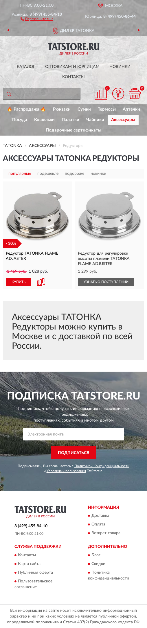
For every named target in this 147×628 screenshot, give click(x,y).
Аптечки (131, 109)
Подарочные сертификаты (73, 130)
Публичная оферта (35, 573)
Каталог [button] (26, 67)
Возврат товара (105, 533)
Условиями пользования (66, 471)
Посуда (19, 120)
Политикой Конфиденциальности (101, 466)
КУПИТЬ (18, 282)
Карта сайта (29, 564)
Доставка (100, 516)
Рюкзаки (62, 109)
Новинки (120, 67)
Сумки (84, 109)
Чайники (95, 120)
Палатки (70, 120)
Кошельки (44, 120)
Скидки (98, 564)
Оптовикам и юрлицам (72, 67)
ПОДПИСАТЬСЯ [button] (73, 453)
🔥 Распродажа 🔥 (26, 109)
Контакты (73, 77)
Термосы (107, 109)
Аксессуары (123, 120)
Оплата (98, 525)
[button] (37, 18)
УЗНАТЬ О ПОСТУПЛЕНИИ (106, 282)
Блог (95, 555)
